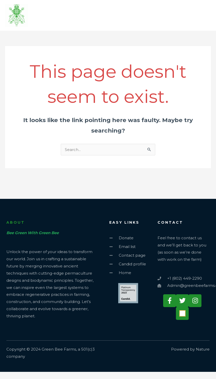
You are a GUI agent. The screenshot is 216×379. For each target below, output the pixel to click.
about (15, 222)
